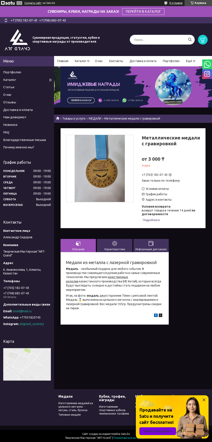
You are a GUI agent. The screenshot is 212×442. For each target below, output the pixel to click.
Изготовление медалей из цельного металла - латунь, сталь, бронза (75, 407)
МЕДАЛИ (95, 118)
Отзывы (9, 102)
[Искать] (190, 40)
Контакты (116, 61)
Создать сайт (33, 3)
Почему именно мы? (18, 147)
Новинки (10, 125)
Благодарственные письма (24, 140)
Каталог (80, 61)
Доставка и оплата (143, 61)
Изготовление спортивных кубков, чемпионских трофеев (114, 410)
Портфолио (171, 61)
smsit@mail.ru (22, 311)
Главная (62, 61)
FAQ (6, 132)
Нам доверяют (14, 117)
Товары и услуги (73, 118)
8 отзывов (175, 3)
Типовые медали (69, 414)
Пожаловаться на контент (130, 437)
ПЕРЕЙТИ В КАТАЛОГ (143, 11)
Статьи (8, 87)
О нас (99, 61)
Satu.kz (125, 433)
